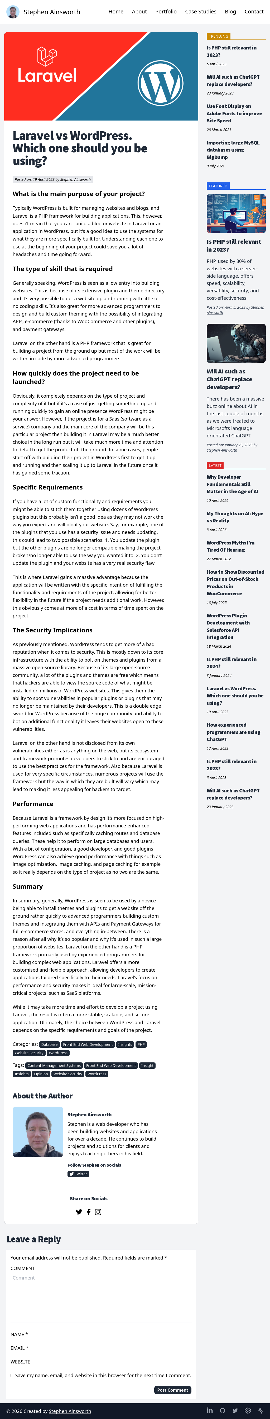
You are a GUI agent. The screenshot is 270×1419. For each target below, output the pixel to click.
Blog (230, 11)
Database (49, 1044)
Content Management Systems (54, 1065)
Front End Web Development (88, 1044)
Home (115, 11)
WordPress (58, 1052)
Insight (147, 1065)
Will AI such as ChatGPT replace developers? (229, 379)
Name (18, 1334)
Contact (254, 11)
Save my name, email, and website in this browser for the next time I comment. (103, 1375)
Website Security (29, 1052)
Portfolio (166, 11)
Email (18, 1348)
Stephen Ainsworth (75, 179)
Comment (23, 1268)
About (139, 11)
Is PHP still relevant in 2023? (234, 245)
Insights (125, 1044)
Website (21, 1361)
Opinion (41, 1073)
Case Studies (200, 11)
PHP (141, 1044)
